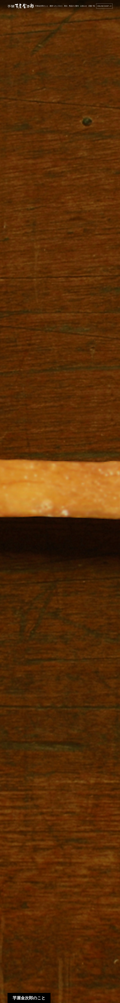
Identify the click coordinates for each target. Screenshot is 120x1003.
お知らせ (83, 6)
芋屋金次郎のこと (41, 6)
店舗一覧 (91, 6)
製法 (65, 6)
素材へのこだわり (56, 6)
